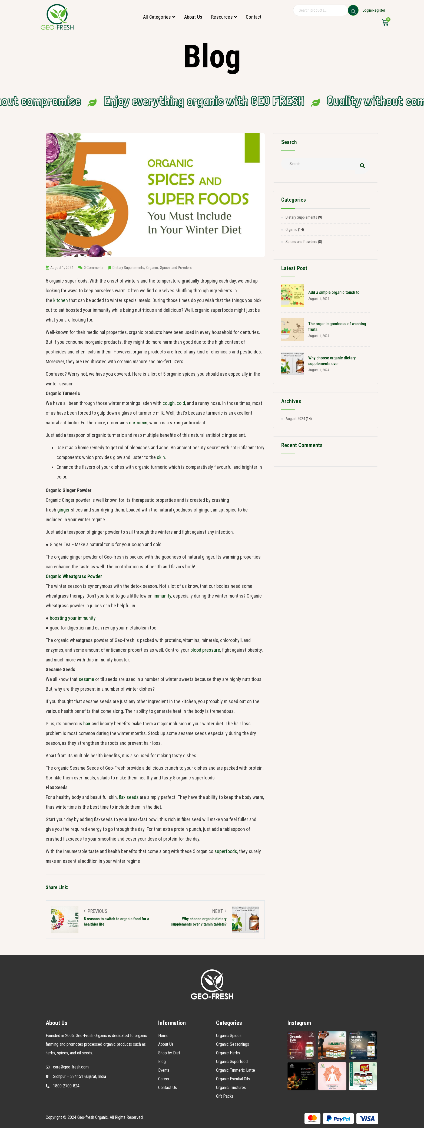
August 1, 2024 (59, 267)
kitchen (60, 300)
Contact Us (167, 1087)
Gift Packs (225, 1096)
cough (169, 403)
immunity (162, 596)
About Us (193, 17)
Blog (162, 1061)
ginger (63, 510)
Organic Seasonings (232, 1044)
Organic (152, 267)
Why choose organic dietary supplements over (332, 360)
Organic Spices (228, 1035)
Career (164, 1078)
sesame (86, 679)
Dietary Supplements (128, 267)
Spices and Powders (176, 267)
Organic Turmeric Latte (235, 1070)
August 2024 (295, 419)
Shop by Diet (169, 1052)
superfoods (225, 851)
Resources (224, 17)
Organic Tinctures (231, 1087)
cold (181, 403)
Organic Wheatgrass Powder (74, 576)
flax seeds (129, 797)
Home (163, 1035)
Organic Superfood (232, 1061)
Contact (253, 17)
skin (161, 457)
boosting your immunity (73, 618)
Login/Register (374, 10)
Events (164, 1070)
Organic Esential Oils (233, 1078)
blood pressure (205, 650)
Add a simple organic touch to (334, 292)
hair (87, 723)
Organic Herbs (228, 1052)
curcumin (138, 422)
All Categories (159, 17)
